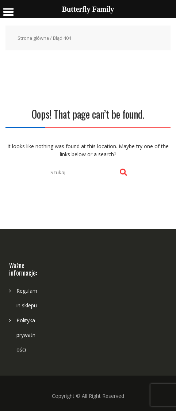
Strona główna (33, 38)
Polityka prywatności (25, 335)
